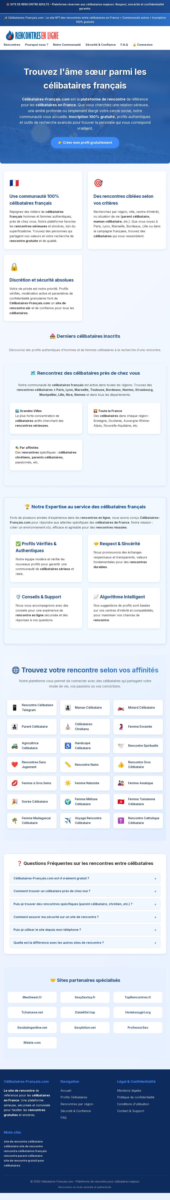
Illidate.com (32, 1050)
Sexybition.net (85, 1034)
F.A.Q (124, 44)
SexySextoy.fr (85, 1004)
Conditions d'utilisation (133, 1111)
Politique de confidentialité (135, 1104)
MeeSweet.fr (32, 1004)
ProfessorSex (138, 1034)
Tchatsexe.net (32, 1019)
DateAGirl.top (85, 1019)
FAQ (63, 1125)
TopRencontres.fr (138, 1004)
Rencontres (12, 44)
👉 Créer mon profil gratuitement (85, 143)
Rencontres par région (76, 1111)
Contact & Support (130, 1118)
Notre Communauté (67, 44)
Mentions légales (129, 1097)
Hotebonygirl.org (138, 1019)
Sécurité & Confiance (101, 44)
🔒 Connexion (143, 44)
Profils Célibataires (73, 1104)
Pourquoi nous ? (36, 44)
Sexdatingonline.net (32, 1034)
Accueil (65, 1097)
